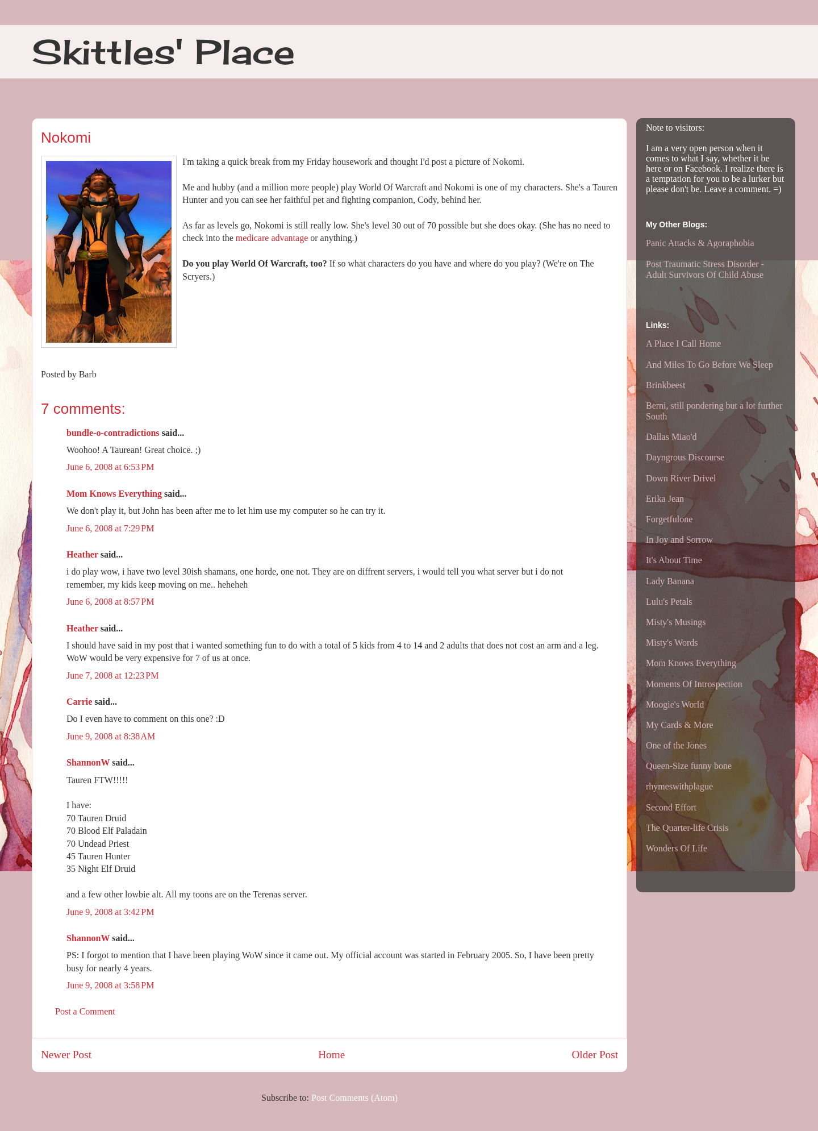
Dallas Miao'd (671, 437)
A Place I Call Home (683, 343)
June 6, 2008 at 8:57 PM (110, 601)
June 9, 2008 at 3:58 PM (110, 985)
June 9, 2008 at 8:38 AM (110, 736)
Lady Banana (670, 581)
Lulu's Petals (669, 601)
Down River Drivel (681, 478)
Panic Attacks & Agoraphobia (700, 243)
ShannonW (88, 762)
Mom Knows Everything (114, 493)
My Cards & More (679, 725)
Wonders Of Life (676, 848)
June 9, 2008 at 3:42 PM (110, 912)
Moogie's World (675, 704)
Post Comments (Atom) (354, 1098)
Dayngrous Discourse (685, 457)
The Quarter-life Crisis (687, 828)
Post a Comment (85, 1011)
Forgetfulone (669, 519)
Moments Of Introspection (694, 684)
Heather (82, 554)
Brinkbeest (665, 385)
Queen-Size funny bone (689, 766)
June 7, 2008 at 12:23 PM (112, 675)
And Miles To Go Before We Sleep (709, 364)
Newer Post (66, 1055)
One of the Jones (676, 745)
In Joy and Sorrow (679, 539)
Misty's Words (672, 642)
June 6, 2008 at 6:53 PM (110, 467)
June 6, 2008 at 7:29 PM (110, 528)
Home (331, 1055)
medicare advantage (272, 238)
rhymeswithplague (679, 786)
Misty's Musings (676, 622)
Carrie (79, 701)
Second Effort (671, 807)
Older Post (594, 1055)
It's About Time (674, 560)
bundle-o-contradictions (113, 433)
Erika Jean (665, 499)
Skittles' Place (163, 51)
